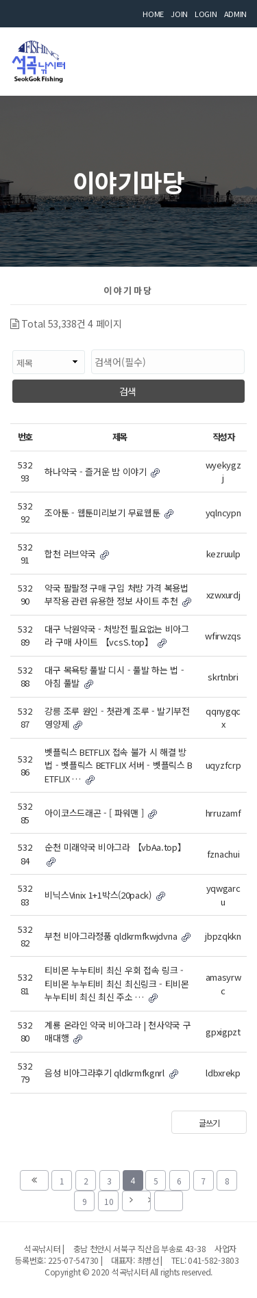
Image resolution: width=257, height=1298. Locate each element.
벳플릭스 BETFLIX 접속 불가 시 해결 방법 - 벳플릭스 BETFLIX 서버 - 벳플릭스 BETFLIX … (119, 765)
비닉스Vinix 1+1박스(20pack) (104, 894)
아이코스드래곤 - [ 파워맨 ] (101, 812)
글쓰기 (209, 1122)
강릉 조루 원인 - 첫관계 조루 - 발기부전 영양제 (117, 717)
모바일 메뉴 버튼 (229, 58)
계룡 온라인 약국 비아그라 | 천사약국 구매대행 (118, 1031)
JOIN (179, 13)
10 (106, 1199)
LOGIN (206, 13)
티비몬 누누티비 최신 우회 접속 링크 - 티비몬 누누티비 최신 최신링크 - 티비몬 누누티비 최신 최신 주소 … (116, 983)
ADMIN (235, 13)
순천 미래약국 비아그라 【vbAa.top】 (115, 853)
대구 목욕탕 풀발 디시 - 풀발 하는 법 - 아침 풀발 (114, 676)
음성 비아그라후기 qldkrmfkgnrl (111, 1072)
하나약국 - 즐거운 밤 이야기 (102, 471)
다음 (136, 1201)
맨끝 (168, 1201)
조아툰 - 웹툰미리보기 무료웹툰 (109, 512)
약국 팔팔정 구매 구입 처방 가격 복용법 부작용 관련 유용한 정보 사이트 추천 (118, 594)
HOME (153, 13)
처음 (34, 1180)
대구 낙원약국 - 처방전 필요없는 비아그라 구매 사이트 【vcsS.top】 (116, 635)
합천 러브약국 (77, 553)
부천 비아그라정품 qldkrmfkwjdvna (118, 935)
